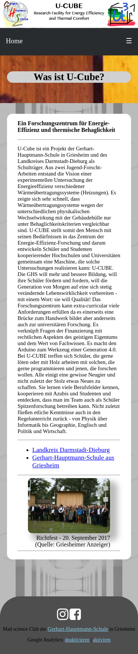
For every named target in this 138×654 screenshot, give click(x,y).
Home (14, 41)
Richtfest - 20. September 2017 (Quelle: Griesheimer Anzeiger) (72, 541)
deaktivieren (77, 640)
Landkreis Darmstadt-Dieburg (71, 449)
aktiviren (101, 640)
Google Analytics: (46, 640)
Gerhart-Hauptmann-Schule (78, 629)
